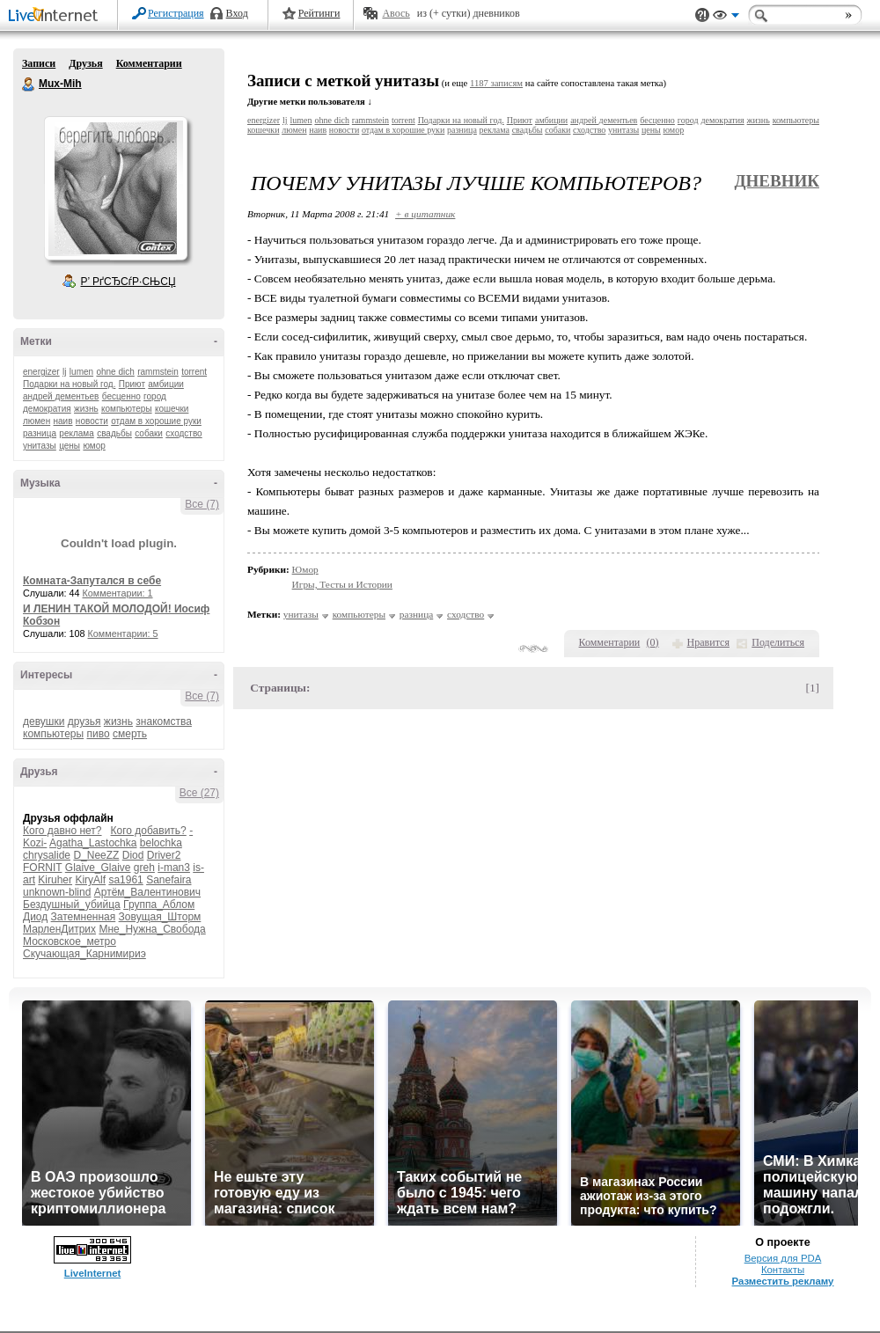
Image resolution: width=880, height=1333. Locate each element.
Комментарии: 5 (123, 633)
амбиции (166, 384)
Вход (237, 13)
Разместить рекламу (783, 1281)
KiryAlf (90, 880)
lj (64, 372)
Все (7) (202, 504)
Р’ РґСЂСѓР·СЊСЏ (128, 281)
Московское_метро (69, 941)
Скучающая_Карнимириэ (84, 954)
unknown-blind (57, 892)
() (653, 642)
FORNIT (42, 867)
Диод (35, 917)
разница (39, 433)
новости (92, 421)
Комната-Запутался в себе (92, 581)
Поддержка (702, 15)
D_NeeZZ (96, 855)
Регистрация (176, 13)
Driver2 (164, 855)
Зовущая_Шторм (160, 917)
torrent (194, 372)
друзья (84, 721)
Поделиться (778, 642)
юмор (94, 445)
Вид (726, 18)
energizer (41, 372)
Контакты (782, 1269)
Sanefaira (168, 880)
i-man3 (174, 867)
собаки (149, 433)
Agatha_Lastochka (92, 843)
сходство (183, 433)
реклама (76, 433)
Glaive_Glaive (98, 867)
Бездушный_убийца (72, 904)
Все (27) (199, 793)
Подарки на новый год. (69, 384)
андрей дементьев (61, 396)
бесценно (121, 396)
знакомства (164, 721)
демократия (47, 409)
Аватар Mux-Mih (115, 188)
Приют (132, 384)
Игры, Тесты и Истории (342, 584)
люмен (36, 421)
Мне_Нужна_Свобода (152, 929)
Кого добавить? (149, 830)
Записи (38, 63)
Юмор (305, 569)
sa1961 (125, 880)
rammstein (158, 372)
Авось (395, 13)
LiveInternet (56, 16)
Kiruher (55, 880)
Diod (133, 855)
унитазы (39, 445)
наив (63, 421)
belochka (161, 843)
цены (69, 445)
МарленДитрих (59, 929)
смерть (130, 734)
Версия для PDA (783, 1258)
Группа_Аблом (158, 904)
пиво (97, 734)
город (154, 396)
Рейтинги (319, 13)
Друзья (85, 63)
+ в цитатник (425, 214)
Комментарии (149, 63)
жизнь (86, 409)
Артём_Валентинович (147, 892)
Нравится (708, 642)
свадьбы (114, 433)
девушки (43, 721)
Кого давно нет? (62, 830)
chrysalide (46, 855)
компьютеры (126, 409)
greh (144, 867)
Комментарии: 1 (118, 593)
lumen (81, 372)
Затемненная (83, 917)
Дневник (776, 181)
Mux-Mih (29, 84)
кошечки (171, 409)
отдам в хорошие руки (156, 421)
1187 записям (496, 83)
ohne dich (115, 372)
